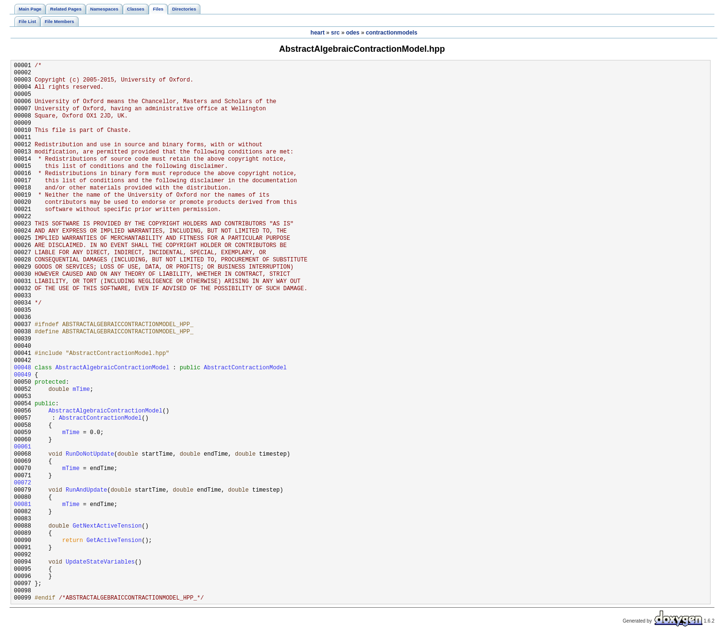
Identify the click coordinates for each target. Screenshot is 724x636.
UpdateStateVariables (100, 562)
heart (318, 32)
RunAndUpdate (86, 490)
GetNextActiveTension (106, 526)
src (335, 32)
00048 (22, 368)
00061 (22, 447)
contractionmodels (391, 32)
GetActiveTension (113, 541)
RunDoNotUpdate (90, 454)
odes (353, 32)
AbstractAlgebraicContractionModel (112, 368)
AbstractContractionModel (245, 368)
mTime (81, 390)
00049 (22, 375)
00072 (22, 483)
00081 (22, 505)
